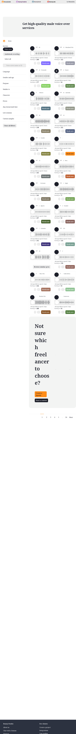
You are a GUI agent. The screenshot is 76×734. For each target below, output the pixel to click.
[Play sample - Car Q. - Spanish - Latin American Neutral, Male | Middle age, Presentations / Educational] (57, 144)
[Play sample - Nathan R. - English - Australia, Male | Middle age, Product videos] (57, 98)
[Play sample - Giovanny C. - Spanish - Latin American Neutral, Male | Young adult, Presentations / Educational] (57, 212)
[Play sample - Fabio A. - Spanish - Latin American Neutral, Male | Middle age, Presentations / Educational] (32, 234)
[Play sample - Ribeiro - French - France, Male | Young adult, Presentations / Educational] (57, 76)
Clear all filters (9, 126)
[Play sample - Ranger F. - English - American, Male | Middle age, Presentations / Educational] (32, 53)
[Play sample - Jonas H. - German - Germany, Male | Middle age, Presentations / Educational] (32, 189)
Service (5, 46)
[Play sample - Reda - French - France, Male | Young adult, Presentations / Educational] (32, 212)
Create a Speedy (39, 394)
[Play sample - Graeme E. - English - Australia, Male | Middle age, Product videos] (32, 257)
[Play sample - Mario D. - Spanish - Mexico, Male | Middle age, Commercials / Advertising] (32, 98)
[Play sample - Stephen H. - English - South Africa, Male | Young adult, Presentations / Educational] (57, 280)
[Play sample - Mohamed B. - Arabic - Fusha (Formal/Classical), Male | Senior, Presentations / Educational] (57, 189)
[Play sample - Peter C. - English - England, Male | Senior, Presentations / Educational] (57, 53)
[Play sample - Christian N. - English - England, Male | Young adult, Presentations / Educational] (32, 76)
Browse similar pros (41, 267)
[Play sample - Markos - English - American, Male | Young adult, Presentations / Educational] (32, 302)
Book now (45, 63)
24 (66, 417)
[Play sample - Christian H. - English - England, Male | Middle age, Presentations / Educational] (57, 121)
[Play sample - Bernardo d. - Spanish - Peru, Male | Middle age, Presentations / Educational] (57, 166)
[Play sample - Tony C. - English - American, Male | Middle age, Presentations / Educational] (57, 257)
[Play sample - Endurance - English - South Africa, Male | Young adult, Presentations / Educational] (57, 302)
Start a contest (41, 400)
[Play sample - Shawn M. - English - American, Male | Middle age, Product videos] (57, 234)
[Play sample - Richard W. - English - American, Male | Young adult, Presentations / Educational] (32, 144)
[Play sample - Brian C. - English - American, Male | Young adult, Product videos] (32, 280)
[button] (42, 53)
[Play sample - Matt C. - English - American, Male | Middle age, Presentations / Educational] (32, 166)
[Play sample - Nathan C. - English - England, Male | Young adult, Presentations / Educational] (32, 121)
